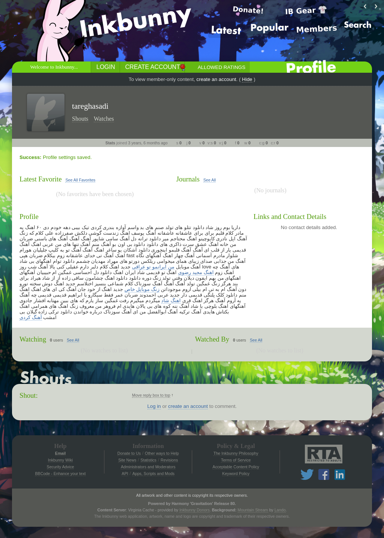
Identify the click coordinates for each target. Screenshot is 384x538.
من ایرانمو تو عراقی (153, 267)
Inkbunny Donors (194, 510)
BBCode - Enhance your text (60, 473)
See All (209, 180)
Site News (127, 460)
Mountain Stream (253, 510)
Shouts (80, 118)
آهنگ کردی (31, 317)
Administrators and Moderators (148, 467)
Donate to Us (129, 453)
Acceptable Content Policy (236, 467)
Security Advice (60, 467)
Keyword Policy (236, 473)
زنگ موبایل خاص (141, 289)
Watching (33, 339)
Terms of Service (235, 460)
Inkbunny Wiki (60, 460)
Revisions (169, 460)
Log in (154, 406)
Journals (188, 179)
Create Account (152, 67)
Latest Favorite (41, 179)
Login (105, 67)
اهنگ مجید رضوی (195, 272)
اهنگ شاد (171, 300)
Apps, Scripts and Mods (153, 473)
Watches (104, 118)
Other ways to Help (162, 453)
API (125, 473)
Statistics (149, 460)
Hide (247, 79)
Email (60, 453)
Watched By (212, 339)
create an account (216, 79)
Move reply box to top (151, 395)
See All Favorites (80, 180)
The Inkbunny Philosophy (235, 453)
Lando (280, 510)
